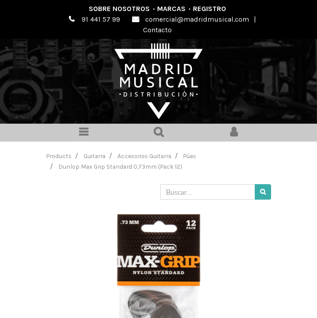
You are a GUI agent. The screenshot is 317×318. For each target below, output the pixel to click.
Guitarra (94, 155)
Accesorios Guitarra (144, 155)
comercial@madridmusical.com (197, 19)
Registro (209, 8)
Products (59, 155)
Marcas (171, 8)
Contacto (157, 30)
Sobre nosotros (119, 8)
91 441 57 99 (101, 19)
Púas (189, 155)
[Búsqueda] (263, 192)
